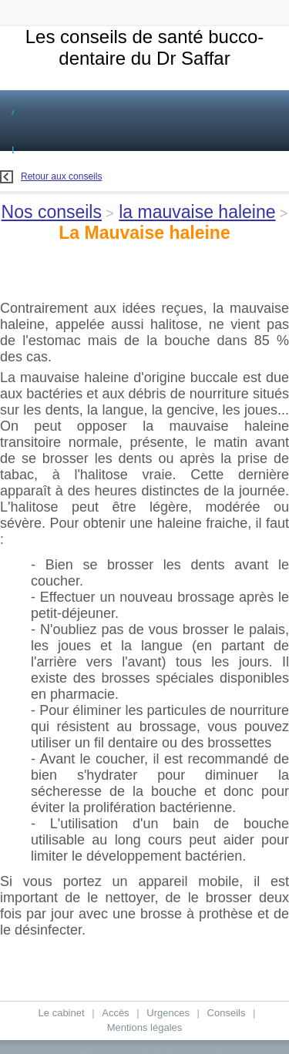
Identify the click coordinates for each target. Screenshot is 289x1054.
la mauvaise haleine (197, 212)
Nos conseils (52, 212)
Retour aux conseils (51, 176)
